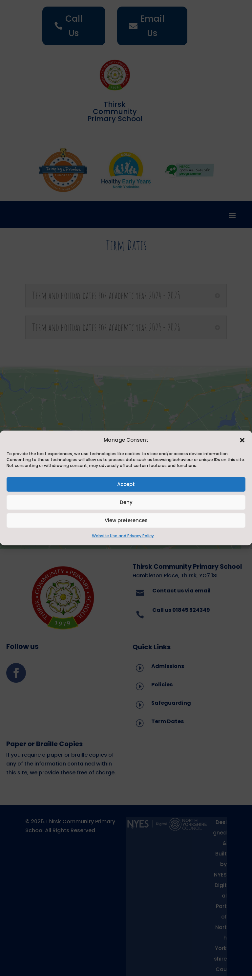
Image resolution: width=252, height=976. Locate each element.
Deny (126, 502)
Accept (126, 484)
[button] (242, 440)
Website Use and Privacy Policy (123, 536)
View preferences (126, 520)
